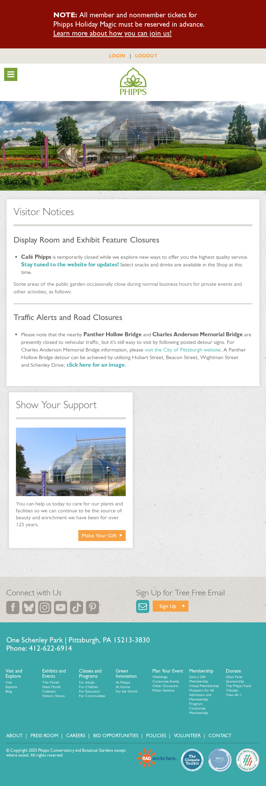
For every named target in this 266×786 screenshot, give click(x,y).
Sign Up (167, 606)
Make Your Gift (99, 535)
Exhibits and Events (54, 673)
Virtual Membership (204, 686)
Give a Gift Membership (198, 679)
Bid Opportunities (115, 736)
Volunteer (187, 736)
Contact (220, 736)
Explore (11, 687)
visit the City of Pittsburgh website (183, 349)
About (14, 736)
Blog (9, 691)
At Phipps (123, 682)
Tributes (232, 690)
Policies (156, 736)
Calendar (49, 691)
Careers (75, 736)
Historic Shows (53, 696)
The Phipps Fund (238, 686)
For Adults (87, 682)
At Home (123, 687)
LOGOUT (146, 55)
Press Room (44, 736)
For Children (88, 687)
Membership (201, 671)
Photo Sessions (163, 690)
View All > (234, 695)
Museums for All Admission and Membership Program (201, 697)
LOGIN (117, 55)
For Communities (92, 696)
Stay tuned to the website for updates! (70, 264)
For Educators (89, 691)
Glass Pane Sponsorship (235, 679)
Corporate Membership (198, 710)
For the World (127, 691)
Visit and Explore (14, 673)
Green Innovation (126, 673)
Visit (9, 682)
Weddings (160, 677)
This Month (50, 682)
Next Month (51, 687)
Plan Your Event (167, 671)
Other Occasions (165, 686)
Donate (233, 671)
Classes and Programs (90, 673)
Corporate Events (165, 681)
